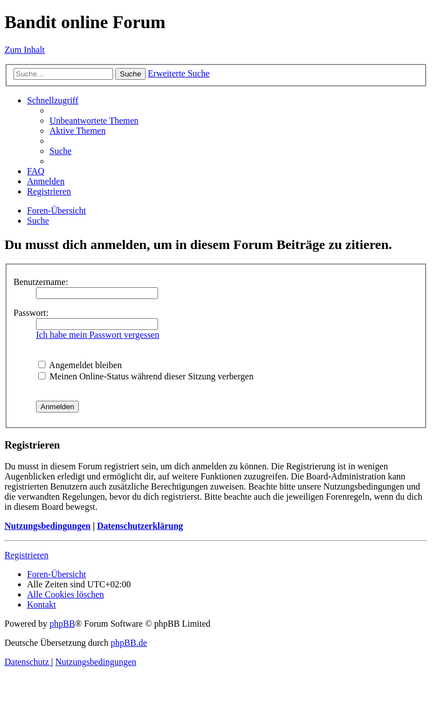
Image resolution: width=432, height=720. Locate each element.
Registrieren (26, 555)
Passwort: (31, 313)
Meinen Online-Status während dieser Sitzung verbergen (146, 376)
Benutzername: (41, 282)
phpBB (62, 623)
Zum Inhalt (24, 50)
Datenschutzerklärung (140, 526)
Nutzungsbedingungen (47, 526)
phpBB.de (129, 642)
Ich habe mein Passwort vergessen (97, 334)
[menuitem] (94, 120)
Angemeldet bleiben (80, 365)
